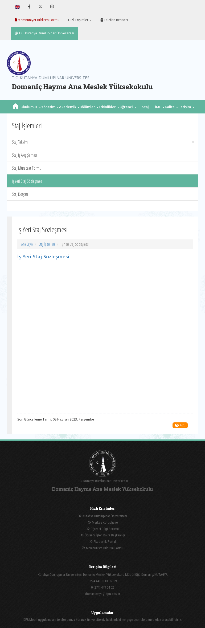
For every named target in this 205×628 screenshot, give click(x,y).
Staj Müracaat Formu (26, 168)
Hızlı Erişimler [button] (79, 20)
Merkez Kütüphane (103, 522)
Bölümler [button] (89, 106)
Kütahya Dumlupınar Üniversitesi (102, 516)
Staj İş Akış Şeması (24, 155)
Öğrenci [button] (128, 106)
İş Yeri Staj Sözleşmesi (27, 181)
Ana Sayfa (27, 244)
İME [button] (160, 106)
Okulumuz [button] (30, 106)
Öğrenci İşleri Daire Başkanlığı (102, 535)
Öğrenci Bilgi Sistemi (102, 529)
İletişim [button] (186, 106)
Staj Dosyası (20, 194)
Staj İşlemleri (47, 244)
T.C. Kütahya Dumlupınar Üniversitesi (44, 33)
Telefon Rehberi (114, 20)
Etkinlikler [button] (109, 106)
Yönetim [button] (50, 106)
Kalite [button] (171, 106)
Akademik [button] (69, 106)
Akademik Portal (102, 542)
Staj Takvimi (103, 142)
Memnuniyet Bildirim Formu (37, 20)
